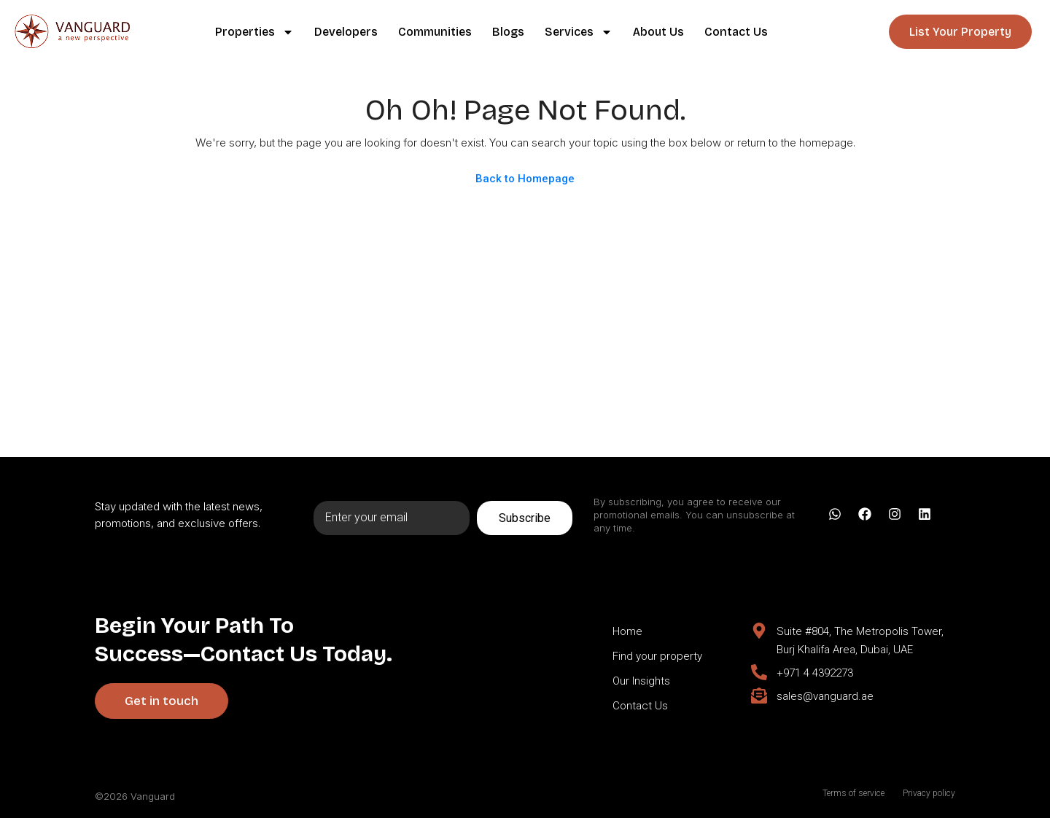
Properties (254, 32)
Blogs (508, 32)
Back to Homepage (525, 178)
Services (578, 32)
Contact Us (736, 32)
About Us (658, 32)
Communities (435, 32)
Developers (346, 32)
